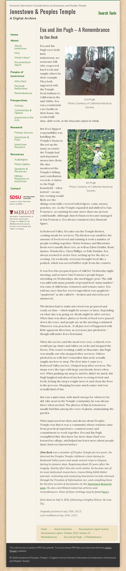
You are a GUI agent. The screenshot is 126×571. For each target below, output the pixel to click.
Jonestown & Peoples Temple (43, 11)
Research (16, 127)
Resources (17, 154)
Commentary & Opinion (23, 112)
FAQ (17, 53)
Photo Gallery (22, 164)
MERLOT (23, 221)
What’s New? (22, 58)
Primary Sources (23, 132)
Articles (18, 106)
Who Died (20, 81)
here (105, 491)
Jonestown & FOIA (21, 138)
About (14, 40)
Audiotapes (21, 159)
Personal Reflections (21, 87)
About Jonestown (20, 47)
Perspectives (18, 100)
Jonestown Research (20, 146)
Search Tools (107, 13)
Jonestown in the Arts (23, 119)
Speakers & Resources (21, 170)
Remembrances (23, 93)
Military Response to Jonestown (21, 178)
